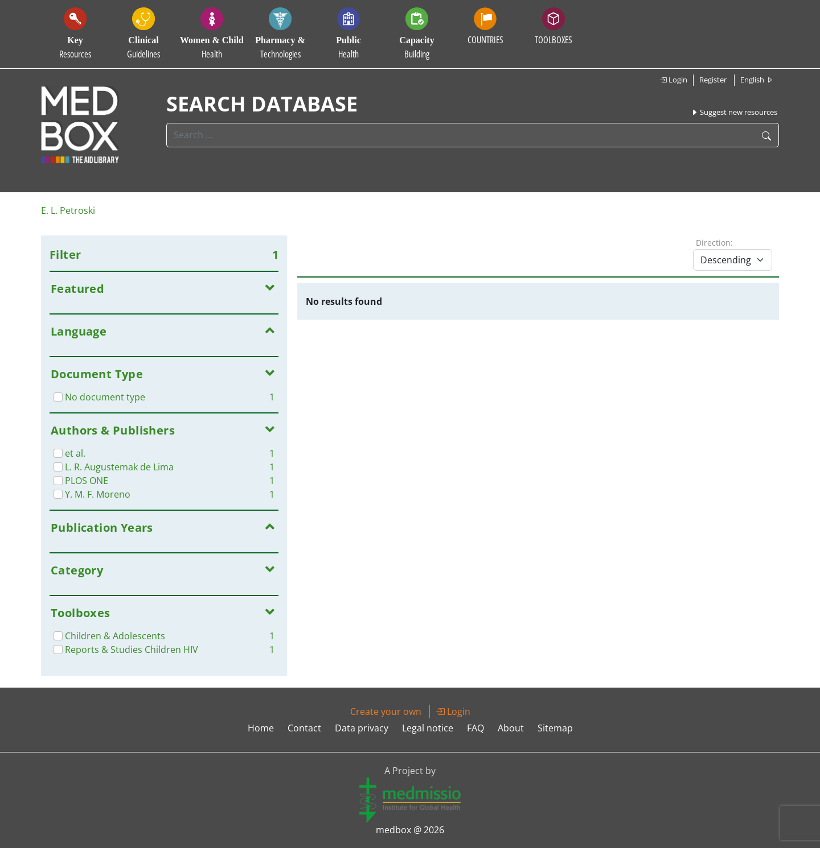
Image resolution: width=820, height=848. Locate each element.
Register (713, 80)
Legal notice (427, 728)
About (511, 728)
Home (261, 728)
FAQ (475, 728)
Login (673, 80)
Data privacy (361, 728)
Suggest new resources (734, 112)
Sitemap (555, 728)
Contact (304, 728)
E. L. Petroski (68, 210)
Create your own (385, 711)
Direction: (714, 242)
